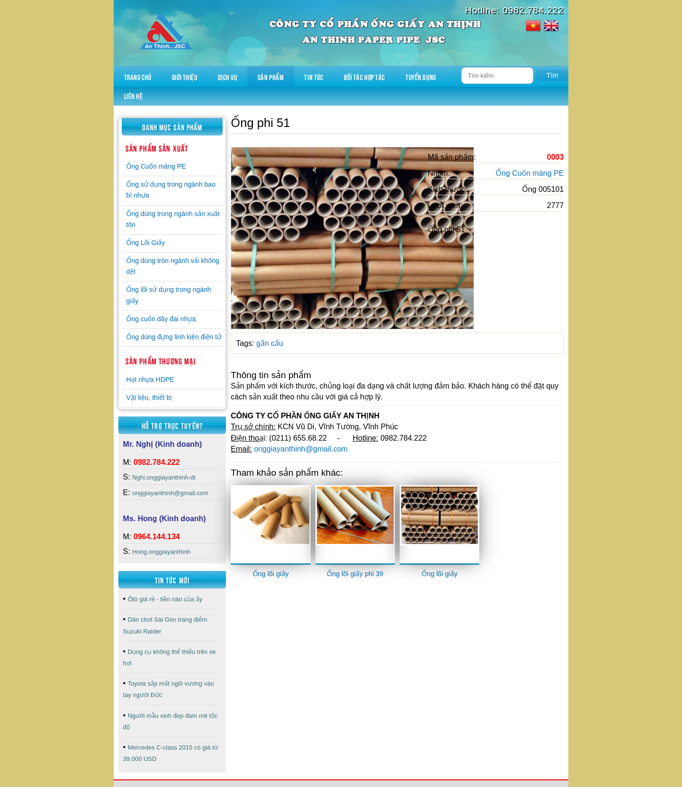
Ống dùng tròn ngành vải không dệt (172, 266)
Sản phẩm (271, 76)
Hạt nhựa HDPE (150, 379)
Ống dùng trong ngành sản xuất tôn (173, 219)
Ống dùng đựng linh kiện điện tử (174, 337)
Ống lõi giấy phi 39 (355, 574)
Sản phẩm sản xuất (157, 148)
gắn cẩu (269, 343)
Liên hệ (133, 95)
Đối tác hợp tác (364, 76)
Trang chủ (138, 76)
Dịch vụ (227, 76)
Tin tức (313, 76)
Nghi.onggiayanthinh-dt (164, 477)
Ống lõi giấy (270, 574)
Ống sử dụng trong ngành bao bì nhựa (170, 190)
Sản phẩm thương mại (161, 360)
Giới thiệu (184, 76)
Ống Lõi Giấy (145, 242)
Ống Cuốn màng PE (156, 166)
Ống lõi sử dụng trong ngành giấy (168, 295)
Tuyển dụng (420, 76)
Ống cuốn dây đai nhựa (161, 319)
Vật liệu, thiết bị (149, 397)
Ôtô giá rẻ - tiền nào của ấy (165, 599)
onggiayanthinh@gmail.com (170, 493)
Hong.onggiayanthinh (161, 551)
